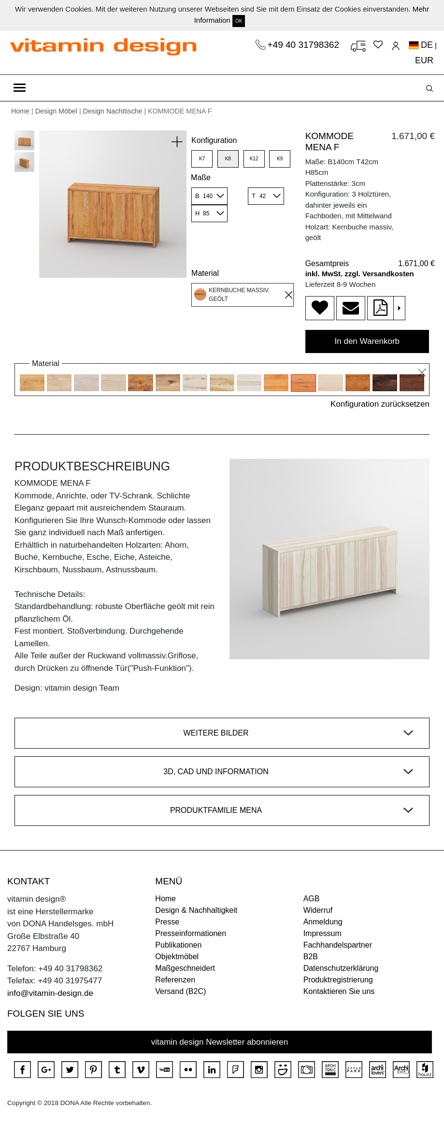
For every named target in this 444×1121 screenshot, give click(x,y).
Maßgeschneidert (185, 968)
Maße (201, 177)
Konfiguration (214, 140)
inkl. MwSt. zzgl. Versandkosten (359, 274)
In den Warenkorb (367, 341)
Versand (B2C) (180, 991)
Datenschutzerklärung (341, 968)
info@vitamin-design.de (50, 993)
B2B (310, 956)
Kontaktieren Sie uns (339, 991)
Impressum (322, 933)
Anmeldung (323, 922)
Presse (167, 922)
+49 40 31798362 (305, 45)
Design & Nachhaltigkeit (196, 910)
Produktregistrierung (338, 980)
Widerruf (317, 910)
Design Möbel (56, 111)
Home (20, 111)
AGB (311, 898)
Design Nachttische (113, 111)
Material (205, 273)
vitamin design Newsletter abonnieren (219, 1042)
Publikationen (178, 945)
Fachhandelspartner (337, 945)
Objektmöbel (177, 956)
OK (238, 21)
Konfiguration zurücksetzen (380, 404)
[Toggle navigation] (19, 88)
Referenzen (175, 980)
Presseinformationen (190, 933)
